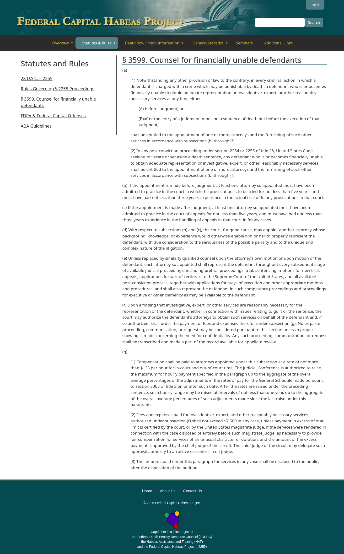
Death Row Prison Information (151, 44)
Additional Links (278, 43)
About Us (168, 491)
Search (314, 22)
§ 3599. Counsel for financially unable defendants (58, 102)
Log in (315, 4)
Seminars (244, 43)
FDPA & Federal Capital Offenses (53, 115)
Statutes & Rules (95, 44)
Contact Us (192, 491)
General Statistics (207, 44)
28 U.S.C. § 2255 (37, 78)
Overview (60, 44)
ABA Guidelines (36, 126)
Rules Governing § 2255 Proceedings (57, 88)
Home (147, 491)
